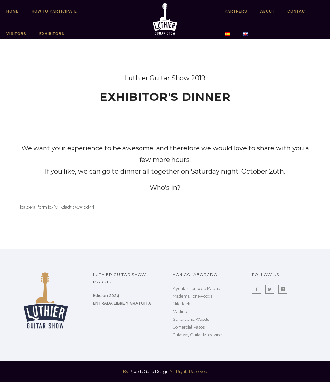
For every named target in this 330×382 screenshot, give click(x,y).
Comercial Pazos (189, 327)
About (267, 11)
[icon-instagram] (282, 289)
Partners (236, 11)
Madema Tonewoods (192, 296)
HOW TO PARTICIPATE (54, 11)
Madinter (181, 311)
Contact (297, 11)
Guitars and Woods (191, 319)
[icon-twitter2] (271, 289)
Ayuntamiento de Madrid (196, 288)
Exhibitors (51, 34)
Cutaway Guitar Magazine (197, 334)
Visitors (16, 34)
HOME (12, 11)
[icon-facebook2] (258, 289)
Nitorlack (181, 303)
